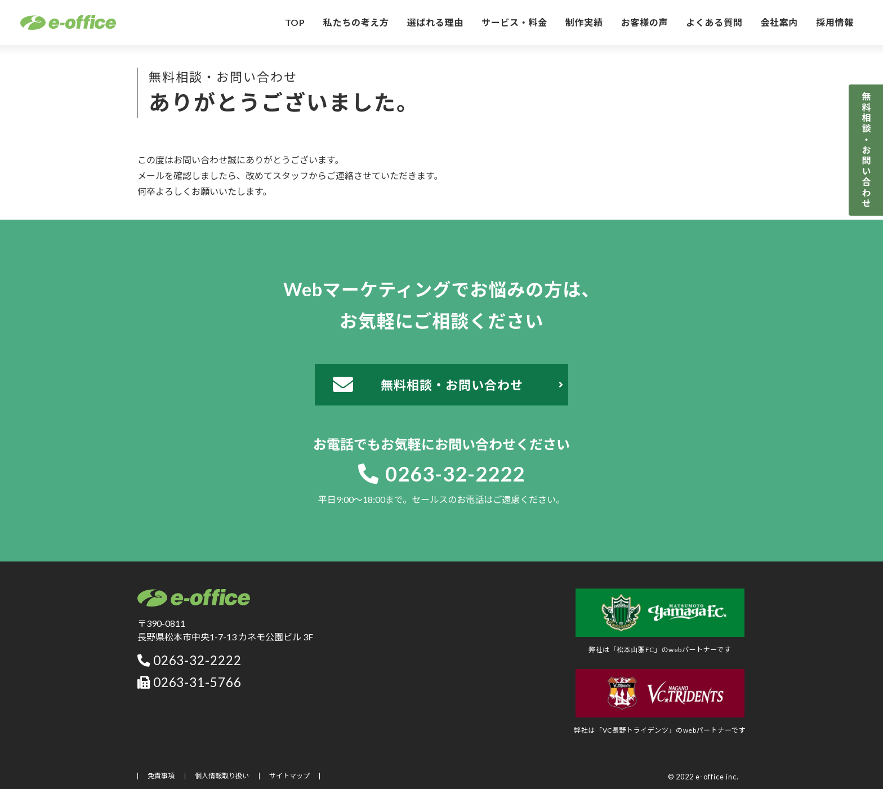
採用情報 (835, 22)
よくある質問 (714, 22)
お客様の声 (644, 22)
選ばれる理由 (435, 22)
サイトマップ (289, 776)
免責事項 (161, 776)
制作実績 (584, 22)
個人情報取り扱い (222, 776)
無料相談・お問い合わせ (866, 150)
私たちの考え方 (356, 22)
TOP (295, 22)
